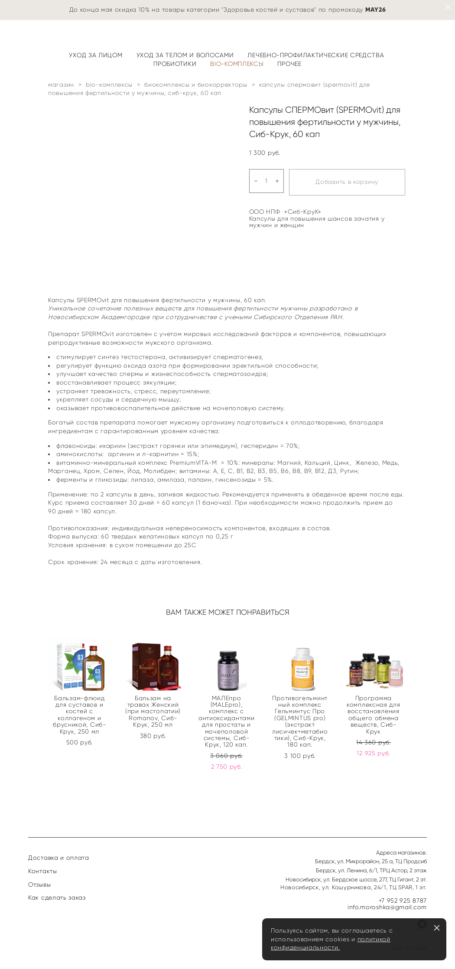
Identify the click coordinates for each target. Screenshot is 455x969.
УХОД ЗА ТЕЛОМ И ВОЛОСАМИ (185, 55)
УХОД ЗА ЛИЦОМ (95, 55)
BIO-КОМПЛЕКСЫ (236, 64)
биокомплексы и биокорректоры (195, 84)
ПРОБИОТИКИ (174, 64)
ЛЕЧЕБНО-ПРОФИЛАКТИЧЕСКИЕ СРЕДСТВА (315, 55)
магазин (61, 84)
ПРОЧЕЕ (289, 64)
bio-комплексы (109, 84)
